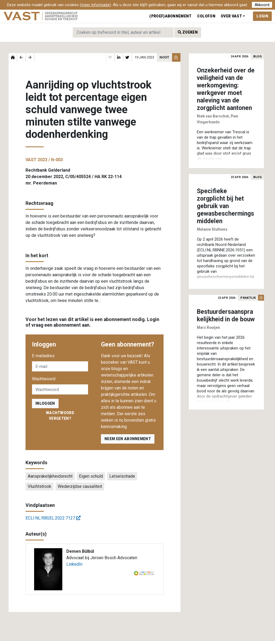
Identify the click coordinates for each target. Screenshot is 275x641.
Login (262, 16)
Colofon (206, 16)
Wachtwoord (43, 378)
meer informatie (95, 4)
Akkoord (262, 4)
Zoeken (188, 32)
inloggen (45, 403)
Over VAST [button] (231, 16)
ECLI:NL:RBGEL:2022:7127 (53, 518)
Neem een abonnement (127, 439)
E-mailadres (43, 355)
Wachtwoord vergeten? (60, 416)
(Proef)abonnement (170, 16)
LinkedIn (74, 564)
